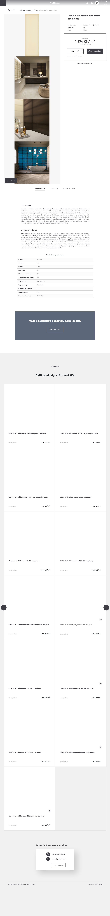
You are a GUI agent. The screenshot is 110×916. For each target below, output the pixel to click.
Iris (84, 27)
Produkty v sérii (69, 188)
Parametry (54, 188)
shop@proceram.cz (56, 859)
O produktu (40, 188)
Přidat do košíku (94, 51)
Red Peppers (98, 884)
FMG (70, 240)
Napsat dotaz (58, 865)
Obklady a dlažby (25, 10)
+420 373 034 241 (55, 854)
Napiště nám (55, 329)
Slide (35, 10)
